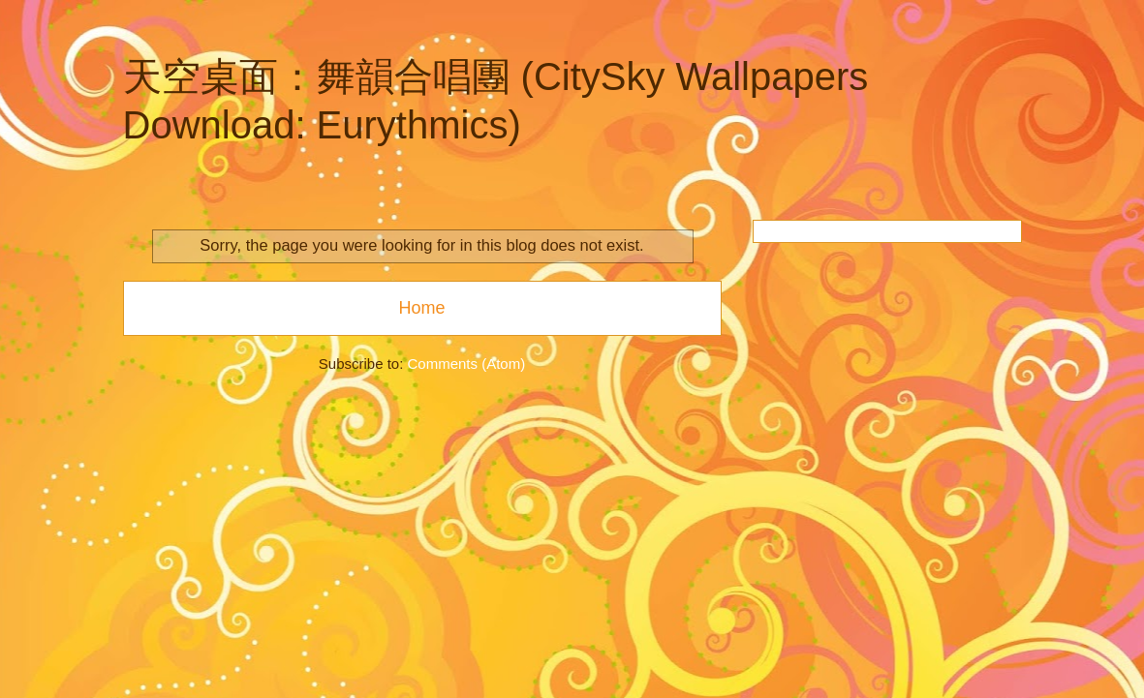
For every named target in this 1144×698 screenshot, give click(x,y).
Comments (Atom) (467, 363)
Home (421, 308)
